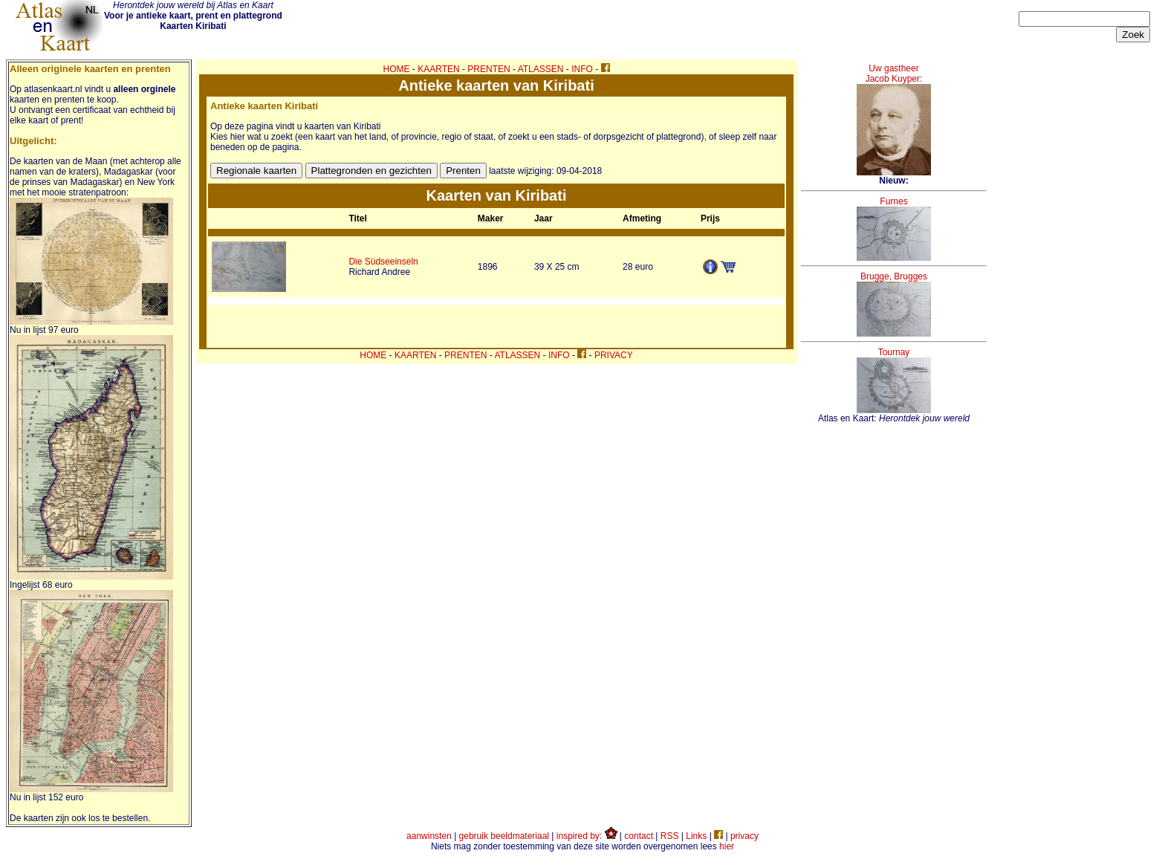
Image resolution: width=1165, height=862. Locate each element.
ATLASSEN (541, 69)
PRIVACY (613, 355)
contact (638, 836)
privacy (744, 836)
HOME (396, 69)
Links (696, 836)
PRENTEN (488, 69)
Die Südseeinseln (383, 261)
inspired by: (586, 836)
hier (726, 846)
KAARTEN (438, 69)
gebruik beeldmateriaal (504, 836)
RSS (670, 836)
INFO (582, 69)
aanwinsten (429, 836)
